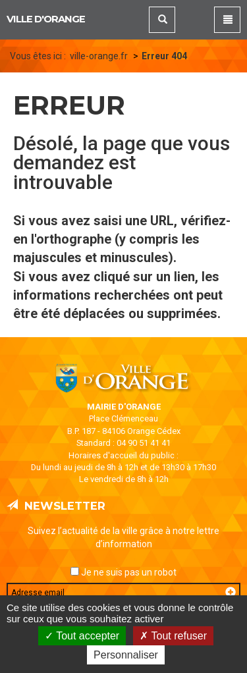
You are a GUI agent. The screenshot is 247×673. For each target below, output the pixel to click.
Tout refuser (173, 635)
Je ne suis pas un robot (123, 572)
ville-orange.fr (99, 56)
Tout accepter (82, 635)
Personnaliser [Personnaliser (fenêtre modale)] (126, 654)
